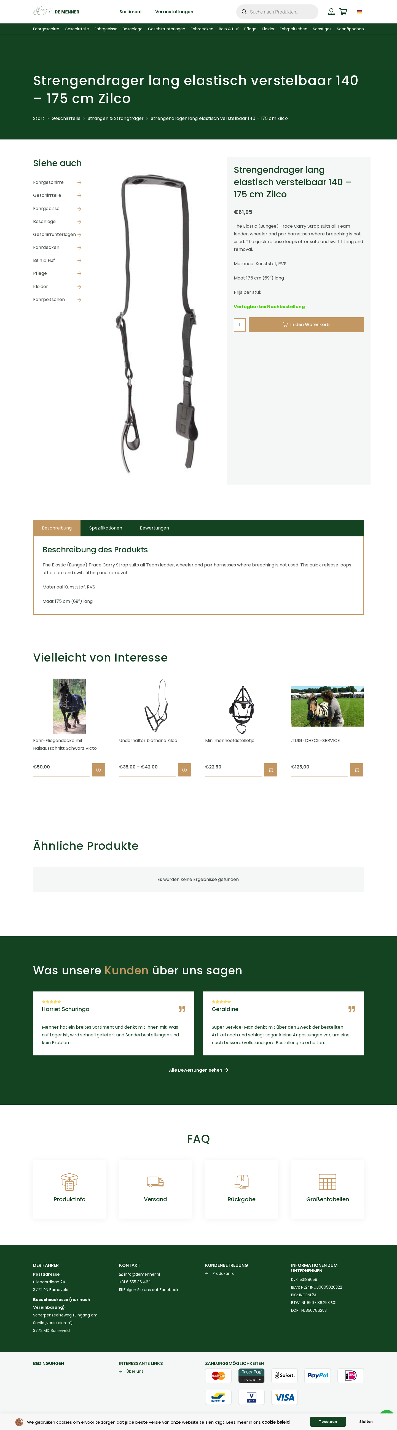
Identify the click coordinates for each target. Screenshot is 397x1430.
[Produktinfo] (69, 1182)
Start (39, 118)
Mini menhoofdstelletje (229, 740)
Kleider (40, 286)
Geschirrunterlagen (54, 234)
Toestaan (328, 1421)
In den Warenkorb (310, 324)
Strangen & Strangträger (116, 118)
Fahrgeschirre (48, 182)
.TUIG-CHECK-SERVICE (315, 740)
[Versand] (155, 1182)
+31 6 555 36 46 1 (135, 1282)
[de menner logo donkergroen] (56, 11)
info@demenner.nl (139, 1274)
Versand (155, 1199)
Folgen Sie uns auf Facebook (150, 1289)
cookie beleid (276, 1422)
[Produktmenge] (239, 325)
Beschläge (44, 221)
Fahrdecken (46, 247)
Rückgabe (242, 1199)
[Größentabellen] (327, 1182)
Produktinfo (69, 1199)
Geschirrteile (66, 118)
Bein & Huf (44, 260)
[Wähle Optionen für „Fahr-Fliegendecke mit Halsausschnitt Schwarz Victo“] (98, 769)
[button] (270, 769)
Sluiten (366, 1421)
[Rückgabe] (241, 1182)
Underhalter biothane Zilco (148, 740)
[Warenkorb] (343, 11)
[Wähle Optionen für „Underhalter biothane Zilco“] (184, 769)
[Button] (331, 11)
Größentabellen (327, 1199)
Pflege (40, 273)
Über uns (135, 1371)
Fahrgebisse (46, 208)
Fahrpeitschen (49, 299)
